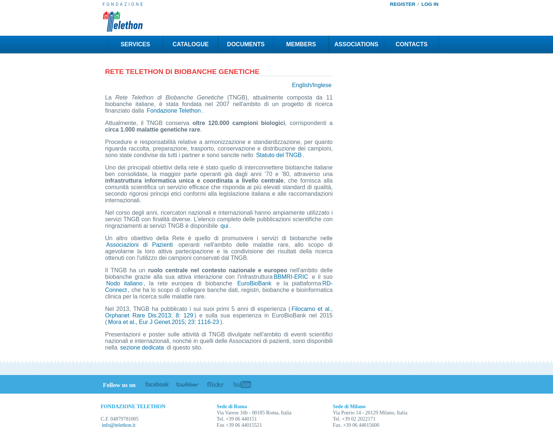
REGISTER (402, 4)
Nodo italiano (124, 283)
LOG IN (429, 4)
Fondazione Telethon (174, 111)
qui (224, 226)
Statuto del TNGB (279, 155)
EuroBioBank (254, 283)
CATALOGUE (191, 44)
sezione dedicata (142, 347)
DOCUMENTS (245, 44)
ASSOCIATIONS (356, 44)
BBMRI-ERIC (291, 277)
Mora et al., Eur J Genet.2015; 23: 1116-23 (163, 322)
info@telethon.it (118, 425)
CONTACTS (411, 44)
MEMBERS (301, 44)
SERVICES (135, 44)
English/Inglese (312, 85)
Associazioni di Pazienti (139, 245)
